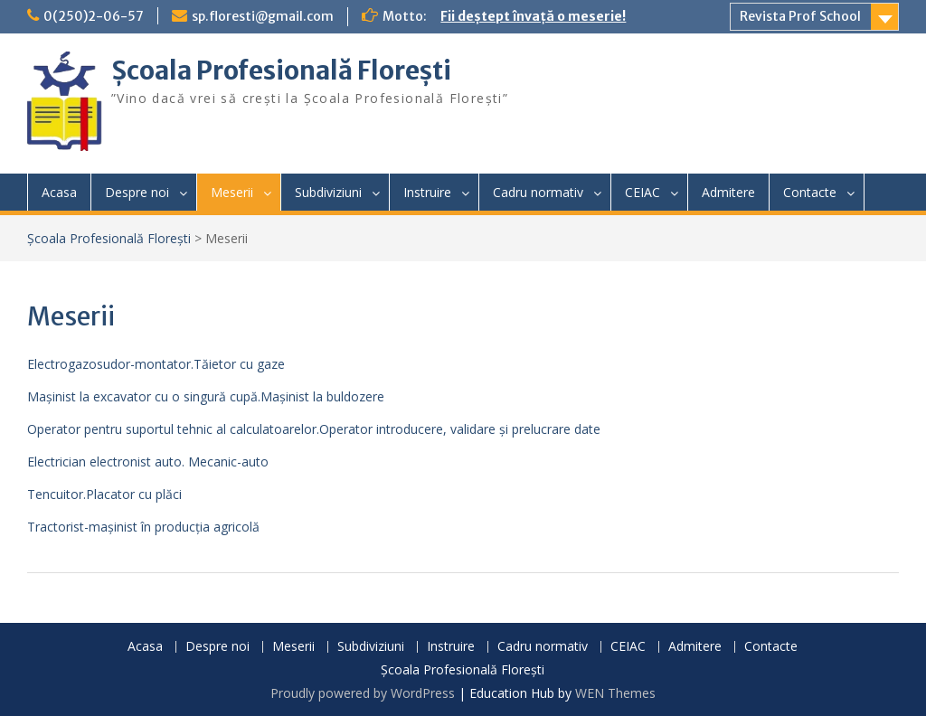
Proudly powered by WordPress (362, 693)
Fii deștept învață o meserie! (533, 16)
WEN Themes (615, 693)
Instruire (427, 192)
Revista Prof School (800, 16)
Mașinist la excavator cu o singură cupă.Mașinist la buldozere (205, 396)
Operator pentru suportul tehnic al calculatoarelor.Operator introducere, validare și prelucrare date (313, 429)
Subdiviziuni (328, 192)
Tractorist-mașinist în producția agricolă (143, 526)
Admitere (728, 192)
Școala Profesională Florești (281, 70)
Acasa (59, 192)
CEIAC (642, 192)
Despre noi (137, 192)
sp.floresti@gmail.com (263, 16)
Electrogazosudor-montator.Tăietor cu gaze (156, 363)
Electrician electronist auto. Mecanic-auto (148, 461)
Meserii (232, 192)
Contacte (809, 192)
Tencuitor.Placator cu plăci (104, 494)
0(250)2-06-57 (93, 16)
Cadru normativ (538, 192)
